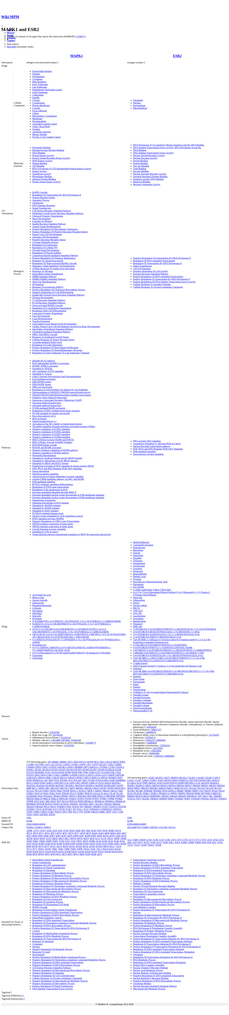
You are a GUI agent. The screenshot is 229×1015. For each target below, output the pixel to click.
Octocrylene (138, 679)
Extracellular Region (42, 71)
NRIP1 (195, 791)
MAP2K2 (30, 785)
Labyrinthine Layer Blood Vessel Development (54, 324)
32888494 (160, 740)
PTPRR (30, 801)
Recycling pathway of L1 (44, 416)
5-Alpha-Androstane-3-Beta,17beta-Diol (152, 589)
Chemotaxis (37, 203)
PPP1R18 (82, 796)
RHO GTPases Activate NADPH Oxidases (52, 442)
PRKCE (46, 798)
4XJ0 (117, 836)
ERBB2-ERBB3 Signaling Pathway (49, 279)
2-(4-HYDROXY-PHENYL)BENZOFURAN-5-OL (157, 637)
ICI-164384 (138, 587)
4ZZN (36, 838)
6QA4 (65, 846)
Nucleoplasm (38, 76)
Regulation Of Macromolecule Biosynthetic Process (56, 889)
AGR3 (151, 777)
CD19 (95, 764)
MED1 (148, 785)
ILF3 (70, 780)
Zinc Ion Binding (141, 166)
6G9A (35, 843)
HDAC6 (72, 777)
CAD (46, 764)
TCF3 (55, 809)
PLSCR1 (138, 793)
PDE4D (65, 793)
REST (53, 801)
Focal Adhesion (39, 110)
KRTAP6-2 (189, 783)
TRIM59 (163, 798)
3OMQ (198, 842)
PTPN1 (80, 798)
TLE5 (86, 809)
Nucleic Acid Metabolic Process (148, 970)
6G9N (72, 843)
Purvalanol (37, 610)
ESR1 (86, 772)
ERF (80, 772)
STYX (38, 809)
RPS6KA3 (110, 801)
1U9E (167, 840)
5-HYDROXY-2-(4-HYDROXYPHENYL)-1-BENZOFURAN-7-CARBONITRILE (172, 650)
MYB (117, 788)
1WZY (43, 830)
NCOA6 (210, 788)
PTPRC (103, 798)
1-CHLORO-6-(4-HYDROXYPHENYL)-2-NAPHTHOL (160, 645)
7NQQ (41, 849)
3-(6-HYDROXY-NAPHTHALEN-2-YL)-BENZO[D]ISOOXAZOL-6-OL (168, 655)
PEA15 (73, 793)
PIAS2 (221, 791)
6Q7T (47, 846)
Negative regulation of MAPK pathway (50, 453)
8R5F (82, 854)
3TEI (99, 830)
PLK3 (40, 796)
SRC (211, 796)
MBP (28, 788)
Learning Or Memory (42, 221)
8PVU (76, 854)
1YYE (203, 840)
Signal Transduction (41, 208)
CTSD (111, 767)
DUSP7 (93, 770)
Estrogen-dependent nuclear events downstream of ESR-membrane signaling (68, 495)
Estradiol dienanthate (143, 703)
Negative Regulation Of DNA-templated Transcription (57, 962)
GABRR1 (64, 775)
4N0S (34, 836)
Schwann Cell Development (45, 237)
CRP (85, 767)
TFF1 (138, 798)
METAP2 (54, 788)
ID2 (46, 780)
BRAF (116, 762)
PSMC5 (208, 793)
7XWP (143, 845)
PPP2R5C (120, 796)
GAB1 (49, 775)
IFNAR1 (64, 780)
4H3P (107, 833)
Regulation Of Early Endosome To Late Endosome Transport (60, 353)
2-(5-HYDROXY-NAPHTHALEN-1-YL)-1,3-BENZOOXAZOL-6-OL (166, 634)
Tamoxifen (138, 555)
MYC (123, 788)
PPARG (64, 796)
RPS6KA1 (89, 801)
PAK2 (52, 793)
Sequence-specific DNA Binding (148, 179)
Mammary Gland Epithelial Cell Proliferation (53, 266)
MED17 (188, 785)
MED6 (130, 788)
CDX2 (110, 764)
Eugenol (137, 676)
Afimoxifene (139, 600)
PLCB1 (119, 793)
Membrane (37, 118)
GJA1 (104, 775)
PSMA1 (73, 798)
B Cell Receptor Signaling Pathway (49, 303)
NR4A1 (98, 791)
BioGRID (11, 46)
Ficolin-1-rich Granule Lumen (46, 137)
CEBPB (30, 767)
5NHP (48, 841)
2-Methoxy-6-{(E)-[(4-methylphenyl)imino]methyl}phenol (160, 692)
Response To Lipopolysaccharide (47, 260)
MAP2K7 (60, 785)
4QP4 (69, 836)
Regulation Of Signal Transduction (48, 867)
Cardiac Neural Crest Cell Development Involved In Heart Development (66, 326)
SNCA (47, 806)
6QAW (99, 846)
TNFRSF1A (95, 809)
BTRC (122, 762)
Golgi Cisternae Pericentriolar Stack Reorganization (56, 376)
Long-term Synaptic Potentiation (47, 313)
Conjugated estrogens (143, 545)
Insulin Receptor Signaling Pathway (49, 224)
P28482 (30, 827)
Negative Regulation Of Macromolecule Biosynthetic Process (61, 970)
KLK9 (166, 783)
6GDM (79, 843)
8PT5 (70, 854)
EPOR (75, 772)
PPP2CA (101, 796)
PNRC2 (154, 793)
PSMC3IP (199, 793)
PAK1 (46, 793)
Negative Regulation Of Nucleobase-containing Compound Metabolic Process (68, 960)
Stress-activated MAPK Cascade (47, 305)
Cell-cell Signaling (142, 268)
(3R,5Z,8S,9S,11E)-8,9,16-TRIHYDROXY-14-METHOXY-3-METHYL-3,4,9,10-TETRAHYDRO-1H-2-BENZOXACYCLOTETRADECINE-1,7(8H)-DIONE (79, 635)
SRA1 (205, 796)
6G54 (98, 841)
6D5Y (85, 841)
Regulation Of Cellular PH (44, 247)
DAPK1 (30, 770)
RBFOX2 (216, 793)
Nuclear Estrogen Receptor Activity (149, 174)
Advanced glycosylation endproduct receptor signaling (57, 476)
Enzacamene (139, 682)
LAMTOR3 (58, 783)
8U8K (94, 854)
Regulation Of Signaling (43, 870)
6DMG (92, 841)
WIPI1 (187, 798)
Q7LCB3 (163, 827)
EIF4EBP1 (39, 772)
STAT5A (113, 806)
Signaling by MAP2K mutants (46, 505)
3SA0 (93, 830)
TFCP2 (61, 809)
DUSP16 (46, 770)
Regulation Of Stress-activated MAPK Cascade (54, 263)
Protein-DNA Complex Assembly (148, 965)
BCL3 (103, 762)
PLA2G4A (95, 793)
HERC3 (80, 777)
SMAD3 (30, 806)
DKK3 (175, 780)
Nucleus (36, 74)
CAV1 (89, 764)
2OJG (49, 830)
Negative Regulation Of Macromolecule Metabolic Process (60, 981)
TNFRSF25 (106, 809)
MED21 (205, 785)
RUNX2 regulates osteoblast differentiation (52, 484)
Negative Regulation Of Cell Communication (53, 975)
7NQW (47, 849)
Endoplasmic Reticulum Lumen (47, 89)
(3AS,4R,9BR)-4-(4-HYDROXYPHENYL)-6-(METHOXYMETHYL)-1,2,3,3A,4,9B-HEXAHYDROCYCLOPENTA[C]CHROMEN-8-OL (174, 672)
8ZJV (99, 854)
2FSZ (215, 840)
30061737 (155, 729)
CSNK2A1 (93, 767)
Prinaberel (138, 624)
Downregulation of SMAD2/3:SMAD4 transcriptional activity (61, 392)
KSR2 (49, 783)
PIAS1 (215, 791)
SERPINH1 (155, 796)
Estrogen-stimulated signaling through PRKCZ (54, 492)
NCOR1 (131, 791)
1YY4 (196, 840)
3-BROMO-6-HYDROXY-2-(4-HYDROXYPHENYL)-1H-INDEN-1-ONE (168, 653)
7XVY (130, 845)
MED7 (137, 788)
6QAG (72, 846)
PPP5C (174, 793)
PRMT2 (182, 793)
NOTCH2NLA (169, 791)
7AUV (118, 846)
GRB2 (48, 777)
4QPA (99, 836)
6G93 (122, 841)
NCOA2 (193, 788)
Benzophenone (140, 574)
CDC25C (102, 764)
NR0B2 (187, 791)
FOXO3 (30, 775)
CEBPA (117, 764)
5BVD (73, 838)
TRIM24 (154, 798)
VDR (120, 812)
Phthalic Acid (139, 576)
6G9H (47, 843)
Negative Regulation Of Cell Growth (150, 271)
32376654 (57, 735)
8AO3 (111, 849)
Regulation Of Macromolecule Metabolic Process (55, 891)
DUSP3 (62, 770)
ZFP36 (52, 814)
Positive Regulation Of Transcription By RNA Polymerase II (161, 279)
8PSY (47, 854)
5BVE (80, 838)
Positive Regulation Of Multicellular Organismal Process (59, 957)
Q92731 (172, 827)
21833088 (55, 740)
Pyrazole (137, 579)
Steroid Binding (140, 160)
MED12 (164, 785)
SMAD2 (116, 804)
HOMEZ (112, 777)
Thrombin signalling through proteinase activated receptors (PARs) (63, 426)
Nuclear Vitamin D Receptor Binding (150, 967)
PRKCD (38, 798)
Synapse (36, 129)
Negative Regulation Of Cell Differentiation (52, 292)
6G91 (110, 841)
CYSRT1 (153, 780)
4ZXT (123, 836)
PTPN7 (95, 798)
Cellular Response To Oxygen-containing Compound (158, 287)
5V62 (73, 841)
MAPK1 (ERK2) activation (45, 366)
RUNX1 (49, 804)
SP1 (82, 806)
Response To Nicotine (42, 271)
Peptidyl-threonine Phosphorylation (49, 239)
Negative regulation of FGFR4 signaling (51, 437)
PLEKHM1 (31, 796)
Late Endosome (39, 87)
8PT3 (64, 854)
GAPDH (74, 775)
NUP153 (39, 793)
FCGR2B (105, 772)
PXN (36, 801)
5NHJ (29, 841)
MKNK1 (80, 788)
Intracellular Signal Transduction (47, 274)
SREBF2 (97, 806)
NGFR (66, 791)
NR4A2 (106, 791)
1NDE (135, 840)
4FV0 (35, 833)
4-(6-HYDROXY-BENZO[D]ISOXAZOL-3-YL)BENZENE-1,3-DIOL (166, 632)
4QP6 (75, 836)
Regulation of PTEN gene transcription (50, 487)
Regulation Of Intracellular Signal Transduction (54, 910)
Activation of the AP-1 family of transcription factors (57, 424)
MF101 (136, 608)
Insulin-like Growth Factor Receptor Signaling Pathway (58, 295)
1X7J (190, 840)
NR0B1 (180, 791)
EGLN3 (30, 772)
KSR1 (43, 783)
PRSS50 (190, 793)
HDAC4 (63, 777)
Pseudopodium (39, 121)
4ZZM (29, 838)
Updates (11, 40)
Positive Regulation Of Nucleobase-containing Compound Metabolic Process (68, 886)
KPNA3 (174, 783)
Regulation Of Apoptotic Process (47, 902)
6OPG (117, 843)
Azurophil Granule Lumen (44, 124)
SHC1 (91, 804)
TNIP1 (29, 812)
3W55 (105, 830)
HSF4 (29, 780)
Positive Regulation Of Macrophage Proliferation (55, 347)
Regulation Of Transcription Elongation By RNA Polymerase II (163, 957)
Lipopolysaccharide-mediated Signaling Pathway (55, 255)
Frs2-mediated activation (44, 379)
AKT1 (167, 777)
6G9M (66, 843)
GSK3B (55, 777)
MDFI (42, 788)
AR (49, 762)
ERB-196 (137, 626)
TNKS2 (44, 812)
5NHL (35, 841)
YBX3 (36, 814)
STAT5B (122, 806)
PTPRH (118, 798)
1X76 (173, 840)
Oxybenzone (139, 566)
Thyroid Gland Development (45, 250)
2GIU (221, 840)
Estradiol (137, 558)
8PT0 (53, 854)
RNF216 (73, 801)
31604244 (75, 740)
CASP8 (74, 764)
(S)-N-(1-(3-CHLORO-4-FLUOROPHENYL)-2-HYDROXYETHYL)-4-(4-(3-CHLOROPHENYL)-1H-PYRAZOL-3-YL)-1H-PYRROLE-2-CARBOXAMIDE (70, 630)
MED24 (221, 785)
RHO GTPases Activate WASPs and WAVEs (53, 439)
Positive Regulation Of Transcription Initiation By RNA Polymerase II (166, 939)
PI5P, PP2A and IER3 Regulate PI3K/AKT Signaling (57, 468)
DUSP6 (85, 770)
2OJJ (60, 830)
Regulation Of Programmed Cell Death (50, 904)
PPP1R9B (92, 796)
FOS (119, 772)
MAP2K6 (50, 785)
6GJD (104, 843)
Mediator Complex (142, 883)
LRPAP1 (85, 783)
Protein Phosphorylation (43, 197)
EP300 (68, 772)
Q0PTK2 (154, 827)
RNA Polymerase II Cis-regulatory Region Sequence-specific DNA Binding (168, 145)
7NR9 (73, 849)
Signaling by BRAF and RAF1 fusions (50, 463)
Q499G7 (47, 827)
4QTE (112, 836)
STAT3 (105, 806)
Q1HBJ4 (38, 827)
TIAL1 (79, 809)
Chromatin (138, 100)
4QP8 (87, 836)
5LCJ (97, 838)
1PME (29, 830)
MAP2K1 (116, 783)
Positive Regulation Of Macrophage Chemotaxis (55, 229)
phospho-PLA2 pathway (43, 360)
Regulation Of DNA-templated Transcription (154, 260)
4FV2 (47, 833)
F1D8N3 (145, 827)
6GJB (98, 843)
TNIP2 (36, 812)
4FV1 (41, 833)
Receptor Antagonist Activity (146, 184)
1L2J (129, 840)
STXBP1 (30, 809)
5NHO (42, 841)
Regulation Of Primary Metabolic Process (51, 883)
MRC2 (170, 788)
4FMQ (111, 830)
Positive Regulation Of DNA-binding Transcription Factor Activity (164, 282)
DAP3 (161, 780)
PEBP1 (80, 793)
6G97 (29, 843)
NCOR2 (139, 791)
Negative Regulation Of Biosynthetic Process (53, 983)
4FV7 (76, 833)
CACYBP (38, 764)
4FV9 (88, 833)
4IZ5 (119, 833)
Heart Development (41, 218)
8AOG (101, 851)
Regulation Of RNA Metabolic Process (50, 936)
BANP (90, 762)
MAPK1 (76, 56)
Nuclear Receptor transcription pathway (151, 446)
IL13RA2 (131, 783)
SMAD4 (39, 806)
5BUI (61, 838)
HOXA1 (216, 780)
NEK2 (59, 791)
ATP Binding (38, 166)
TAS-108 (137, 613)
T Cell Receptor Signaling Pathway (48, 300)
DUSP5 (77, 770)
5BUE (55, 838)
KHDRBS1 (120, 780)
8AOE (88, 851)
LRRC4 (93, 783)
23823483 (156, 751)
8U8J (87, 854)
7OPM (79, 849)
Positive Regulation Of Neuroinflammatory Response (57, 350)
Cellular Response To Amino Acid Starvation (53, 268)
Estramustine (139, 563)
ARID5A (174, 777)
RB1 (48, 801)
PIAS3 (130, 793)
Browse (10, 32)
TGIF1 (69, 809)
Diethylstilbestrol (141, 542)
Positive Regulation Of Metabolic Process (51, 875)
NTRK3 (30, 793)
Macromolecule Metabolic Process (149, 989)
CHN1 (45, 767)
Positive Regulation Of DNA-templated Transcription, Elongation (164, 952)
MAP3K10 (80, 785)
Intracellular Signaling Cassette (47, 917)
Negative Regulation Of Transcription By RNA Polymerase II (162, 258)
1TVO (36, 830)
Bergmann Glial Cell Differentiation (49, 310)
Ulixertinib (37, 658)
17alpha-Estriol (140, 663)
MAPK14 (90, 785)
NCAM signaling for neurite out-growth (51, 413)
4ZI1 (214, 842)
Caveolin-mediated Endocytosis (47, 342)
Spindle (35, 97)
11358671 (80, 36)
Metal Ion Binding (141, 182)
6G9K (59, 843)
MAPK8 (99, 785)
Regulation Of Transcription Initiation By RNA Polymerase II (162, 944)
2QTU (147, 842)
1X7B (185, 840)
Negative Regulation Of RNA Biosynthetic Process (56, 965)
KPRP (181, 783)
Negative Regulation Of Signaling (48, 973)
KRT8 (36, 783)
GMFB (111, 775)
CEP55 (37, 767)
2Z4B (165, 842)
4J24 (204, 842)
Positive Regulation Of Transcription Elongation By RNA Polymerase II (167, 946)
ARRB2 (63, 762)
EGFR (118, 770)
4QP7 (81, 836)
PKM (87, 793)
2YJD (153, 842)
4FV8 (82, 833)
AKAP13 (159, 777)
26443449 (153, 753)
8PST (35, 854)
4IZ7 (124, 833)
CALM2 (200, 777)
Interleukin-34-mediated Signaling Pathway (52, 329)
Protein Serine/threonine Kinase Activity (51, 158)
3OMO (184, 842)
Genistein (137, 568)
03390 (130, 821)
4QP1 (52, 836)
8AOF (94, 851)
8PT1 (58, 854)
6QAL (86, 846)
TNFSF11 (117, 809)
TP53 (64, 812)
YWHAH (195, 798)
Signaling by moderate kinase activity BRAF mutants (57, 458)
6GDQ (86, 843)
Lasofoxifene (139, 616)
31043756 (54, 732)
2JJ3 (135, 842)
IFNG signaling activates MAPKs (48, 518)
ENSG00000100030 (35, 824)
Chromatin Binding (142, 983)
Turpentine (37, 655)
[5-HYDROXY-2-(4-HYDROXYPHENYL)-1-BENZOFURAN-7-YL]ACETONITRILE (174, 629)
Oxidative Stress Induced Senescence (49, 397)
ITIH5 (145, 783)
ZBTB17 (214, 798)
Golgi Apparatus (40, 92)
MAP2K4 (40, 785)
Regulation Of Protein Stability (46, 253)
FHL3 (113, 772)
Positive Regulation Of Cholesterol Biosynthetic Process (58, 289)
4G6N (95, 833)
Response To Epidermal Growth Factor (50, 337)
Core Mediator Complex (144, 907)
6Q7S (41, 846)
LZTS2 (100, 783)
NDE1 (46, 791)
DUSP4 (70, 770)
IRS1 (85, 780)
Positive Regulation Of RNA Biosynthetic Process (55, 915)
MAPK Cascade (39, 192)
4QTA (106, 836)
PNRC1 (146, 793)
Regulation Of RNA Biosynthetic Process (51, 925)
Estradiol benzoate (141, 697)
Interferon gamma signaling (45, 474)
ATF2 (69, 762)
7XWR (158, 845)
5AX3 (48, 838)
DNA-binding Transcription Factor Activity (153, 153)
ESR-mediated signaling (43, 482)
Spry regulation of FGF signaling (47, 371)
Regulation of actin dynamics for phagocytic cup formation (60, 389)
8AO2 (105, 849)
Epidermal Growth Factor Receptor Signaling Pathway (58, 213)
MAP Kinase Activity (42, 160)
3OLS (177, 842)
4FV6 (70, 833)
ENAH (61, 772)
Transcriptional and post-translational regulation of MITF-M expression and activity (71, 534)
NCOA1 (30, 791)
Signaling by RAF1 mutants (45, 510)
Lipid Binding (139, 168)
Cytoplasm (37, 79)
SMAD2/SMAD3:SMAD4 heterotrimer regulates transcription (61, 395)
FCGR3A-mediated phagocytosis (47, 513)
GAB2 (56, 775)
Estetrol (136, 687)
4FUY (29, 833)
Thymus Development (42, 297)
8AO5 (29, 851)
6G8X (104, 841)
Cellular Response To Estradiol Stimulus (152, 284)
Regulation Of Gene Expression (47, 899)
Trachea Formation (41, 321)
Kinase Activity (39, 171)
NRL (120, 791)
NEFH (53, 791)
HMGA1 (96, 777)
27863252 (150, 740)
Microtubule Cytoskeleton (44, 116)
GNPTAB (119, 775)
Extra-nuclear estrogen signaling (148, 454)
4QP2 (58, 836)
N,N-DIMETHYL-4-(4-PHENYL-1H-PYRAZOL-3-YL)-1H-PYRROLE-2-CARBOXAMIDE (76, 621)
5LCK (103, 838)
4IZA (28, 836)
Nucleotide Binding (41, 147)
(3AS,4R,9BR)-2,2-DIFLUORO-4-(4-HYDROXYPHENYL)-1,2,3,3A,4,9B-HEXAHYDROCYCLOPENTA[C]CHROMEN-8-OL (169, 659)
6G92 (116, 841)
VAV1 (115, 812)
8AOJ (120, 851)
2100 (129, 817)
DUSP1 (38, 770)
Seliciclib (36, 616)
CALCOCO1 (56, 764)
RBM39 (131, 796)
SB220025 (37, 613)
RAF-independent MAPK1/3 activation (50, 363)
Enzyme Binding (141, 171)
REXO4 (139, 796)
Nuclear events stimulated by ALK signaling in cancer (57, 516)
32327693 (157, 748)
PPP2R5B (110, 796)
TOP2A (58, 812)
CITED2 (52, 767)
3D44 (77, 830)
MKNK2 (88, 788)
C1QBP (30, 764)
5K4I (92, 838)
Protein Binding (39, 163)
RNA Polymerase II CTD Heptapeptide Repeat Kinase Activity (61, 168)
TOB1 (51, 812)
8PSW (41, 854)
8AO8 (48, 851)
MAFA (108, 783)
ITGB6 (91, 780)
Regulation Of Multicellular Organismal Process (55, 933)
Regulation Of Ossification (44, 245)
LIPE (77, 783)
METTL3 (64, 788)
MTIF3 (103, 788)
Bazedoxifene (139, 621)
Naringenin (138, 584)
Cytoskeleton (38, 103)
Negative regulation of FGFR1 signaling (51, 429)
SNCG (53, 806)
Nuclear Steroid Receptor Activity (149, 155)
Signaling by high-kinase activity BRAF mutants (55, 460)
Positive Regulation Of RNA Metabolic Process (54, 896)
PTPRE (110, 798)
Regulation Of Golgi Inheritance (47, 345)
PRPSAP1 (64, 798)
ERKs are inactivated (42, 387)
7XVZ (137, 845)
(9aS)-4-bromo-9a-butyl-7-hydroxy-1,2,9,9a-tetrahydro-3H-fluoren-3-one (167, 666)
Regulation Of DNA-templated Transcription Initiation (158, 949)
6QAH (79, 846)
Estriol (136, 603)
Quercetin (137, 597)
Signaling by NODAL (42, 368)
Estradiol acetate (141, 695)
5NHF (117, 838)
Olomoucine (38, 603)
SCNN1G (64, 804)
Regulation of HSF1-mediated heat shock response (56, 410)
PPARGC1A (164, 793)
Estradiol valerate (141, 705)
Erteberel (137, 668)
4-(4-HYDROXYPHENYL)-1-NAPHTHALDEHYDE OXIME (163, 647)
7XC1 (99, 849)
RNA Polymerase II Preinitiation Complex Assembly (158, 928)
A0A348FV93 (134, 827)
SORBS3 (61, 806)
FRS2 (37, 775)
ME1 (47, 788)
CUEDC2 (119, 767)
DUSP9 (101, 770)
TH (74, 809)
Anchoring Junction (41, 132)
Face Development (41, 316)
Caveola (36, 108)
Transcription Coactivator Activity (149, 860)
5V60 (61, 841)
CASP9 (81, 764)
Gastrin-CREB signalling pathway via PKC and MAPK (58, 479)
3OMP (191, 842)
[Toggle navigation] (2, 25)
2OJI (55, 830)
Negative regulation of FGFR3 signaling (51, 434)
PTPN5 (88, 798)
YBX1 (29, 814)
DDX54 (168, 780)
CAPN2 (66, 764)
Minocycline (38, 597)
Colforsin (36, 608)
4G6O (101, 833)
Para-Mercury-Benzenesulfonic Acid (150, 582)
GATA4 (97, 775)
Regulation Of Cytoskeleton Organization (51, 308)
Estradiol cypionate (142, 700)
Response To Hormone (43, 941)
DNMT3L (183, 780)
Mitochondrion (39, 82)
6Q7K (35, 846)
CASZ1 (130, 780)
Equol (136, 684)
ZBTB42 (44, 814)
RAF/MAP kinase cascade (44, 445)
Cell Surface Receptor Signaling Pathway (51, 210)
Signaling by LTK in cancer (45, 532)
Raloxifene (138, 550)
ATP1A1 (82, 762)
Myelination (38, 284)
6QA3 (59, 846)
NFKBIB (148, 791)
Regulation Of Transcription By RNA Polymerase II (56, 195)
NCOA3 (38, 791)
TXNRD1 (178, 798)
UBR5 (102, 812)
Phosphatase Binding (42, 176)
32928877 (90, 743)
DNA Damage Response (43, 205)
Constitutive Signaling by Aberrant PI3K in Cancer (157, 443)
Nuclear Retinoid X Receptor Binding (151, 978)
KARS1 (105, 780)
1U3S (161, 840)
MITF (72, 788)
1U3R (155, 840)
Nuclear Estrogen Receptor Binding (149, 933)
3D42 (71, 830)
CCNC (138, 780)
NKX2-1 (74, 791)
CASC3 (216, 777)
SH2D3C (74, 804)
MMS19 (162, 788)
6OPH (123, 843)
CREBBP (77, 767)
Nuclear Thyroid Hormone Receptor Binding (154, 886)
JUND (98, 780)
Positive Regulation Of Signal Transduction (52, 986)
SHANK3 (83, 804)
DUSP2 (54, 770)
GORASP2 (31, 777)
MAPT (120, 785)
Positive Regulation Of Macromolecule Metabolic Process (59, 881)
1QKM (142, 840)
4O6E (46, 836)
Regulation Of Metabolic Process (47, 894)
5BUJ (67, 838)
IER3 (50, 780)
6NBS (110, 843)
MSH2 (177, 788)
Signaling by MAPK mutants (45, 508)
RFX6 (146, 796)
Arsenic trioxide (39, 600)
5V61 (67, 841)
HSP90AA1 (38, 780)
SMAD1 (108, 804)
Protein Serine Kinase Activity (46, 182)
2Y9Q (66, 830)
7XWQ (150, 845)
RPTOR (40, 804)
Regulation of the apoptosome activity (50, 489)
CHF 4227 (138, 610)
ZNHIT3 (223, 798)
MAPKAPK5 (110, 785)
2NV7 (140, 842)
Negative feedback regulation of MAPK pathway (55, 450)
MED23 (213, 785)
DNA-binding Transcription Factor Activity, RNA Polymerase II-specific (167, 147)
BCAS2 (183, 777)
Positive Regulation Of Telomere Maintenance (54, 258)
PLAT (113, 793)
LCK (66, 783)
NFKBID (157, 791)
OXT (201, 791)
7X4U (93, 849)
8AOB (68, 851)
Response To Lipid (41, 952)
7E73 (28, 849)
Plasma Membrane (41, 105)
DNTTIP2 (193, 780)
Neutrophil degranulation (44, 455)
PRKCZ (55, 798)
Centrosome (38, 95)
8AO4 (118, 849)
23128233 (65, 737)
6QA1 (53, 846)
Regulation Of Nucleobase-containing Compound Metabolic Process (64, 923)
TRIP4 (171, 798)
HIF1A (87, 777)
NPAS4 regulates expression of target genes (52, 524)
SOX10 (75, 806)
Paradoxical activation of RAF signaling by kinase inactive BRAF (63, 466)
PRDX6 (30, 798)
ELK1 (48, 772)
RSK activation (39, 418)
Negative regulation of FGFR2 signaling (51, 432)
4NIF (40, 836)
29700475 (150, 737)
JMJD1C (152, 783)
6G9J (53, 843)
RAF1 (42, 801)
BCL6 (109, 762)
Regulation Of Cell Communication (49, 865)
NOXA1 (82, 791)
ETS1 (97, 772)
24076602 (65, 740)
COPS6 (69, 767)
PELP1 (207, 791)
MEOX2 (145, 788)
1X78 (179, 840)
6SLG (112, 846)
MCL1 (35, 788)
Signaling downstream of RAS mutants (50, 503)
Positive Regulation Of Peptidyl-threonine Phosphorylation (60, 232)
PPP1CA (73, 796)
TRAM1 (145, 798)
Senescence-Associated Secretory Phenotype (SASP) (57, 400)
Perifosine (37, 618)
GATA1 (81, 775)
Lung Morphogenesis (42, 318)
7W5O (86, 849)
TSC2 (75, 812)
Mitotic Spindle (39, 134)
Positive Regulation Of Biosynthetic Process (53, 873)
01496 (29, 821)
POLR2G (48, 796)
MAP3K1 (69, 785)
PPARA (57, 796)
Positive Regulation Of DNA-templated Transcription (158, 276)
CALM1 (191, 777)
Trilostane (137, 560)
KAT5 (160, 783)
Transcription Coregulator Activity (149, 894)
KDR (112, 780)
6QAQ (92, 846)
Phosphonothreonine (42, 605)
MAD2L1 (214, 783)
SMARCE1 (192, 796)
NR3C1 (90, 791)
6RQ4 (106, 846)
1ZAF (209, 840)
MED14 (172, 785)
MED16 (180, 785)
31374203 (213, 735)
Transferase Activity (41, 174)
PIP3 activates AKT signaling (147, 441)
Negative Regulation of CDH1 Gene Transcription (55, 521)
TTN (80, 812)
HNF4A (104, 777)
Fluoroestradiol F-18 (142, 710)
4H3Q (113, 833)
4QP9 (93, 836)
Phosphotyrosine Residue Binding (48, 150)
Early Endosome (40, 84)
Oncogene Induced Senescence (46, 403)
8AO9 (54, 851)
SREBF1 (88, 806)
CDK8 (145, 780)
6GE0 (92, 843)
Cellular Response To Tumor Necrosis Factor (53, 339)
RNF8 (81, 801)
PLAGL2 (105, 793)
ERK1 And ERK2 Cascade (44, 334)
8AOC (74, 851)
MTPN (110, 788)
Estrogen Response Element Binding (150, 176)
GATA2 (89, 775)
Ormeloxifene (139, 689)
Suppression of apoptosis (44, 500)
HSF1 (120, 777)
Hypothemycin (39, 645)
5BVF (86, 838)
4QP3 (63, 836)
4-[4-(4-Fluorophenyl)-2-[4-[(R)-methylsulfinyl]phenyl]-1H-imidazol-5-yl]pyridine (71, 653)
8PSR (29, 854)
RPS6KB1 (31, 804)
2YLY (159, 842)
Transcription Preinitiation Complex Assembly (155, 936)
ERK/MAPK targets (41, 382)
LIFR (71, 783)
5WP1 (79, 841)
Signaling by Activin (42, 374)
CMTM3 (61, 767)
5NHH (123, 838)
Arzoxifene (138, 618)
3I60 (88, 830)
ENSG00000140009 (136, 824)
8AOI (114, 851)
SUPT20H (47, 809)
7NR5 (60, 849)
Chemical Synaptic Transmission (47, 216)
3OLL (171, 842)
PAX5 (58, 793)
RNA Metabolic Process (144, 960)
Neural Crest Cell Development (47, 234)
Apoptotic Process (40, 200)
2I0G (129, 842)
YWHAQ (204, 798)
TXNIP (87, 812)
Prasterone (138, 571)
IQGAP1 (78, 780)
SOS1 (69, 806)
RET (59, 801)
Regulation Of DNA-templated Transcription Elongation (159, 962)
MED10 (156, 785)
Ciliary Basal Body (41, 126)
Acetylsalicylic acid (41, 595)
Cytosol (36, 100)
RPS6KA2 (100, 801)
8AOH (108, 851)
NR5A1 (114, 791)
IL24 (139, 783)
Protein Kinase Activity (43, 155)
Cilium (35, 113)
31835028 (151, 727)
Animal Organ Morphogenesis (46, 226)
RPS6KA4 (120, 801)
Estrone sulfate (140, 605)
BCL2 (97, 762)
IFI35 (56, 780)
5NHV (55, 841)
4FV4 (59, 833)
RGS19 (65, 801)
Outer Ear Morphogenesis (44, 282)
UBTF (108, 812)
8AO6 (35, 851)
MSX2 (96, 788)
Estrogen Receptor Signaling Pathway (151, 274)
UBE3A (94, 812)
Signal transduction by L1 (44, 421)
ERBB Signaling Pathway (44, 276)
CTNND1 (103, 767)
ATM (75, 762)
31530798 (68, 745)
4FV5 (65, 833)
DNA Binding (38, 153)
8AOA (61, 851)
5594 (28, 817)
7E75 (34, 849)
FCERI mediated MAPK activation (48, 408)
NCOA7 (218, 788)
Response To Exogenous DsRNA (47, 287)
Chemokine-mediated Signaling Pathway (51, 332)
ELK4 (54, 772)
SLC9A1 (99, 804)
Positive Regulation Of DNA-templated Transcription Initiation (162, 941)
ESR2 (177, 56)
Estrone (136, 553)
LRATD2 (205, 783)
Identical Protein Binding (44, 179)
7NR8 (67, 849)
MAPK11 (140, 785)
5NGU (110, 838)
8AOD (81, 851)
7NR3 (54, 849)
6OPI (28, 846)
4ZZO (42, 838)
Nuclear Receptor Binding (145, 862)
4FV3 (53, 833)
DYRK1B (110, 770)
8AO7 (42, 851)
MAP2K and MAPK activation (46, 447)
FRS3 (43, 775)
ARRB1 (55, 762)
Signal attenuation (40, 471)
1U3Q (149, 840)
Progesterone (139, 547)
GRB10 (41, 777)
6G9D (41, 843)
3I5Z (83, 830)
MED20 (196, 785)
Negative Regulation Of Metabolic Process (52, 949)
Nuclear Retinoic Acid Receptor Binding (152, 973)
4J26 (209, 842)
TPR (70, 812)
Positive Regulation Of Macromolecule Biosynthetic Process (60, 878)
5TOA (220, 842)
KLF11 (29, 783)
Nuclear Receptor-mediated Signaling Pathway (155, 986)
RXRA (56, 804)
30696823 (150, 732)
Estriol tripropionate (142, 708)
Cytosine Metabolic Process (45, 242)
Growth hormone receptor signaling (49, 529)
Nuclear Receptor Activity (145, 158)
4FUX (118, 830)
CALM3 (208, 777)
